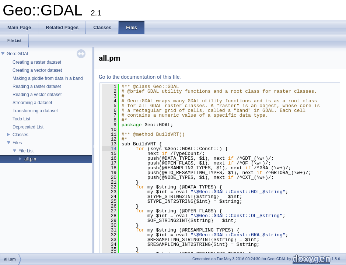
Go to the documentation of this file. (140, 77)
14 (109, 148)
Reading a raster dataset (37, 86)
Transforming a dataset (35, 110)
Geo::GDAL (18, 53)
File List (26, 150)
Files (17, 142)
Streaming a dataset (32, 102)
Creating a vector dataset (37, 70)
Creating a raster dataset (37, 62)
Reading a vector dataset (37, 94)
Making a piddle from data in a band (48, 78)
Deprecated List (28, 127)
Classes (20, 134)
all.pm (30, 159)
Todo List (21, 118)
